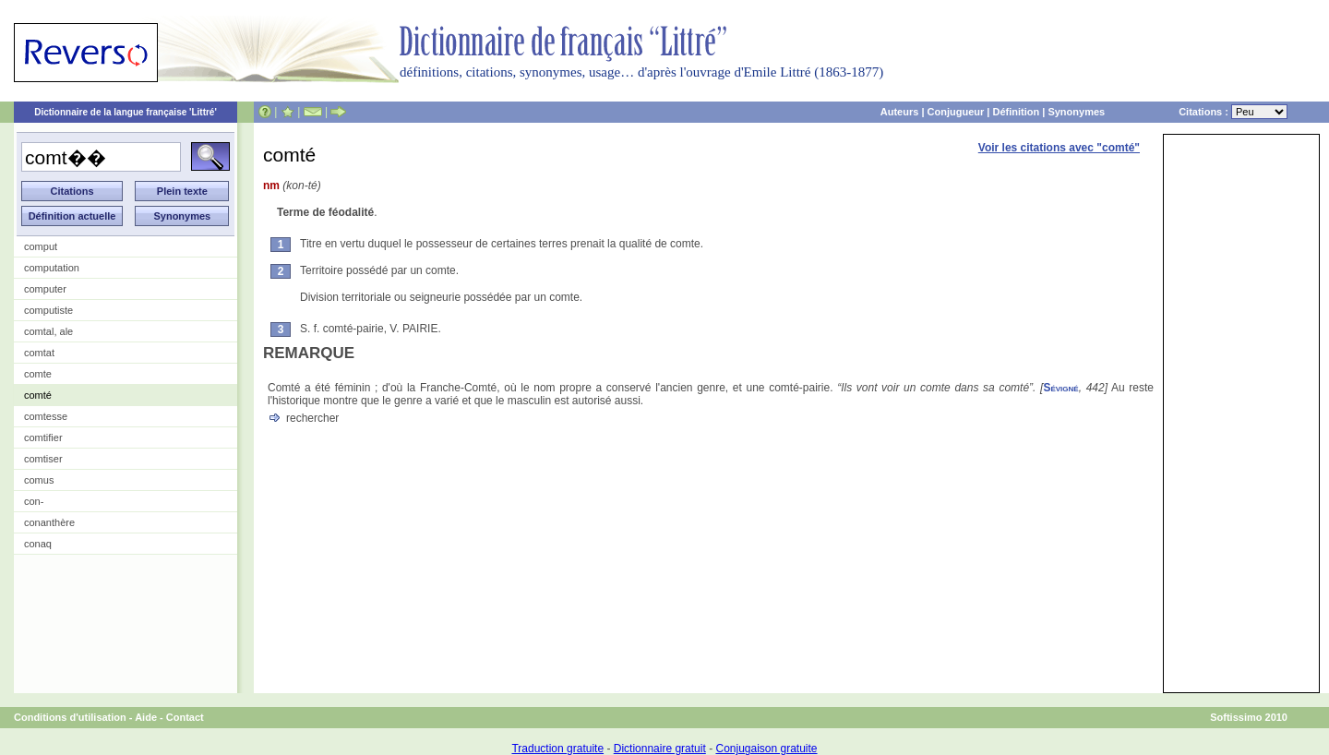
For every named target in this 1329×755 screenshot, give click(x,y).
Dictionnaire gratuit (660, 748)
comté (38, 395)
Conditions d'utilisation (70, 717)
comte (38, 373)
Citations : (1233, 111)
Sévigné (1060, 387)
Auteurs (899, 111)
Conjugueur (956, 111)
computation (51, 267)
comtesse (45, 416)
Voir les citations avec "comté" (1059, 147)
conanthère (49, 522)
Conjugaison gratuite (766, 748)
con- (33, 501)
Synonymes (1076, 111)
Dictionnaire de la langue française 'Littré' (125, 112)
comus (39, 479)
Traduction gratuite (557, 748)
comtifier (43, 437)
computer (45, 288)
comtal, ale (48, 331)
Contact (185, 717)
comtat (39, 352)
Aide (146, 717)
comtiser (43, 458)
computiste (48, 310)
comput (40, 246)
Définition (1015, 111)
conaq (38, 543)
